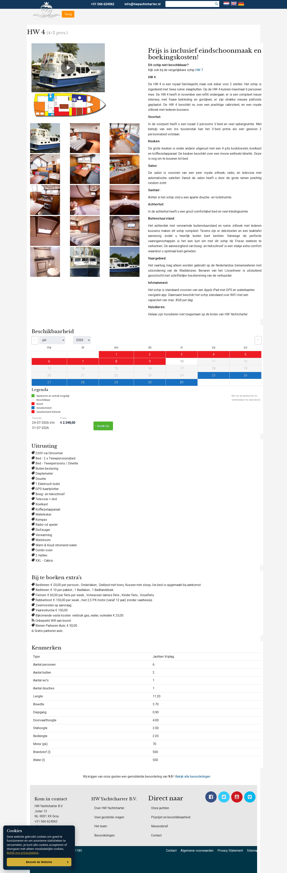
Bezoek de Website (39, 862)
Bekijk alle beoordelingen (192, 776)
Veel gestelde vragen (109, 817)
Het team (100, 826)
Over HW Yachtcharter (109, 808)
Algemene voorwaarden (197, 850)
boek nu (103, 426)
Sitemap (252, 850)
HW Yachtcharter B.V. (114, 799)
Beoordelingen (104, 835)
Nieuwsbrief (159, 826)
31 (182, 382)
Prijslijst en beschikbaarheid (170, 817)
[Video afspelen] (68, 67)
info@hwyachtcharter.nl (142, 4)
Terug (68, 14)
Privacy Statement (230, 850)
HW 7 (199, 70)
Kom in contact (50, 799)
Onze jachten (160, 808)
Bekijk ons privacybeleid (23, 853)
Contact (156, 835)
